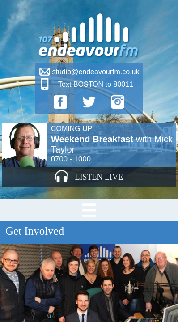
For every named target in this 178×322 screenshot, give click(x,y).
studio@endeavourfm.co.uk (95, 72)
